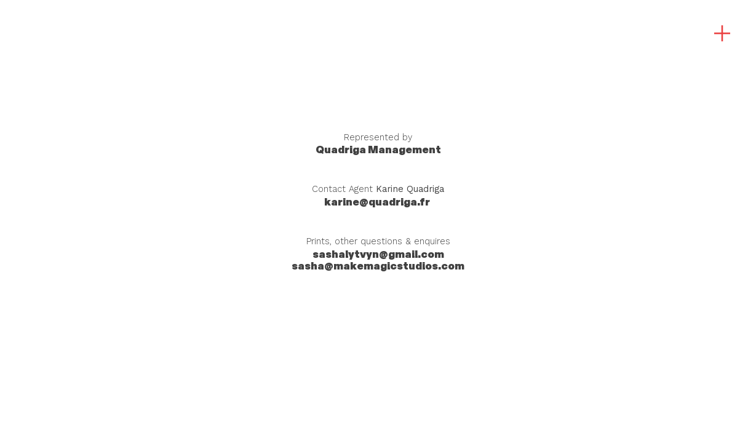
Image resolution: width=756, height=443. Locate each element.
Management (378, 150)
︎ (722, 34)
